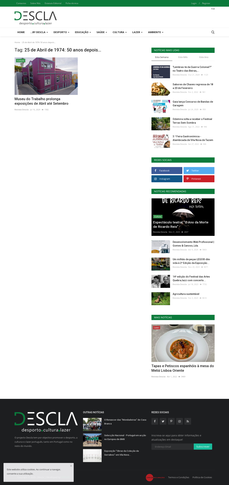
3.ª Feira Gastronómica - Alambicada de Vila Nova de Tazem (193, 138)
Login (194, 3)
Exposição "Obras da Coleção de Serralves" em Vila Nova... (121, 453)
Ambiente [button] (155, 32)
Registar (206, 3)
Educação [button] (83, 32)
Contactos (21, 3)
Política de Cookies (202, 477)
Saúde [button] (102, 32)
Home (21, 32)
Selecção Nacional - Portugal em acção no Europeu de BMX (125, 437)
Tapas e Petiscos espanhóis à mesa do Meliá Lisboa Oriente (182, 368)
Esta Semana (161, 57)
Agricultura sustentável (186, 294)
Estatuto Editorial (53, 3)
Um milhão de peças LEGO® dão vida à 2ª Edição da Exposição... (191, 261)
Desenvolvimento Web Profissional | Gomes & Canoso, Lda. (193, 244)
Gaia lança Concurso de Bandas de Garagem (193, 103)
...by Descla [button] (39, 32)
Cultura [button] (120, 32)
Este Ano (203, 57)
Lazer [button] (137, 32)
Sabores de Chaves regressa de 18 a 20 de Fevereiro (193, 86)
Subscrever (203, 446)
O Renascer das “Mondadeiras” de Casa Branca (125, 421)
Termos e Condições (178, 477)
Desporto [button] (61, 32)
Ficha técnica (72, 3)
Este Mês (183, 57)
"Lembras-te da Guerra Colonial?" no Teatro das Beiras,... (192, 69)
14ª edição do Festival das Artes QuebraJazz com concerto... (191, 278)
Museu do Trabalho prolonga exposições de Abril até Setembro (41, 101)
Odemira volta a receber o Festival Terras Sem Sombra (192, 121)
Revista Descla (22, 109)
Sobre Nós (35, 3)
